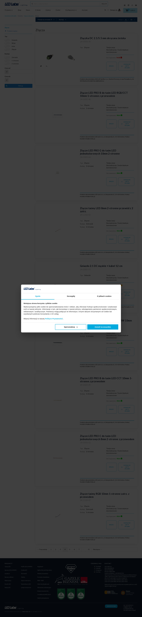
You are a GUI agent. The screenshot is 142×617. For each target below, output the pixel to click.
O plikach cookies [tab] (104, 296)
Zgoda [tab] (37, 296)
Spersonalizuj (71, 327)
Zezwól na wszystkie (103, 327)
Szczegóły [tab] (71, 296)
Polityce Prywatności (54, 319)
